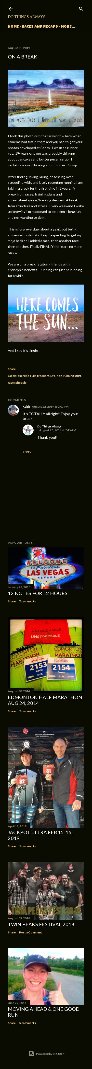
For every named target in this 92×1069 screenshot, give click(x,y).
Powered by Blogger (46, 1054)
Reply (27, 452)
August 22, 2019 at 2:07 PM (50, 406)
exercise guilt (27, 376)
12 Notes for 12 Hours (37, 593)
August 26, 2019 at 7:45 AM (57, 430)
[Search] (81, 7)
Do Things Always (26, 17)
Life (52, 376)
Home (13, 27)
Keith (26, 406)
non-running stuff (69, 376)
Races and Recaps (40, 27)
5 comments (27, 1023)
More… (68, 27)
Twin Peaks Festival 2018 (41, 924)
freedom (43, 376)
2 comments (27, 711)
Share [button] (12, 369)
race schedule (17, 382)
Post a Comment (30, 932)
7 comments (27, 601)
